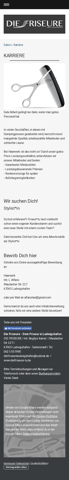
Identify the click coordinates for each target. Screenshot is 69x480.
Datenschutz (23, 463)
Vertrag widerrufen (16, 467)
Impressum (9, 463)
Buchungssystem (49, 373)
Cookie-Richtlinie (46, 416)
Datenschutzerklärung (36, 434)
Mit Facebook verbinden (17, 328)
